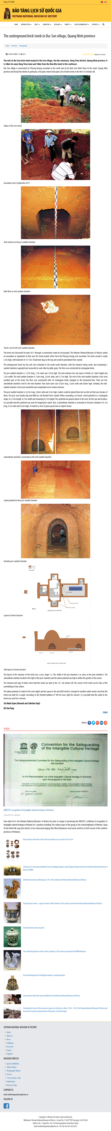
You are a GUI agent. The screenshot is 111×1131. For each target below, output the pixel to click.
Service (9, 1074)
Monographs (23, 46)
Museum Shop (12, 1085)
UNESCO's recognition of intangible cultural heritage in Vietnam (29, 810)
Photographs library (13, 1071)
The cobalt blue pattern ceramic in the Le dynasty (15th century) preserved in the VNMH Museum (54, 952)
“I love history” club (13, 1078)
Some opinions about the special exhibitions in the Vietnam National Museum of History (51, 996)
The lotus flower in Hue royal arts (33, 928)
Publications (11, 1082)
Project (68, 25)
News (37, 25)
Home (16, 25)
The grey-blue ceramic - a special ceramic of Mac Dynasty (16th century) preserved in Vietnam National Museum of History (62, 904)
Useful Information (81, 25)
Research (58, 25)
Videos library (11, 1067)
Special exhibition (13, 1064)
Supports (96, 25)
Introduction (26, 25)
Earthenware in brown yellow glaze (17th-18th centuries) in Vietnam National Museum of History (54, 880)
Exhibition (47, 25)
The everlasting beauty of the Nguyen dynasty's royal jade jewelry (44, 975)
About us (10, 1036)
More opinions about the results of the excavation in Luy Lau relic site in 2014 (48, 840)
